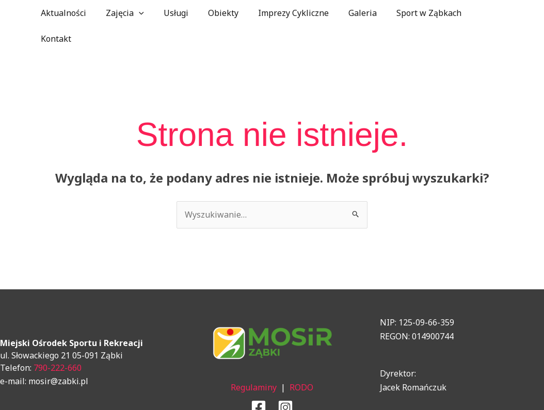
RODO (301, 361)
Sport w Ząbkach (417, 13)
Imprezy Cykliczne (287, 13)
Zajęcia (128, 13)
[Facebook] (258, 381)
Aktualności (70, 13)
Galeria (354, 13)
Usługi (176, 13)
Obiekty (220, 13)
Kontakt (481, 13)
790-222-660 (58, 342)
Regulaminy (254, 361)
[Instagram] (285, 381)
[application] (142, 13)
